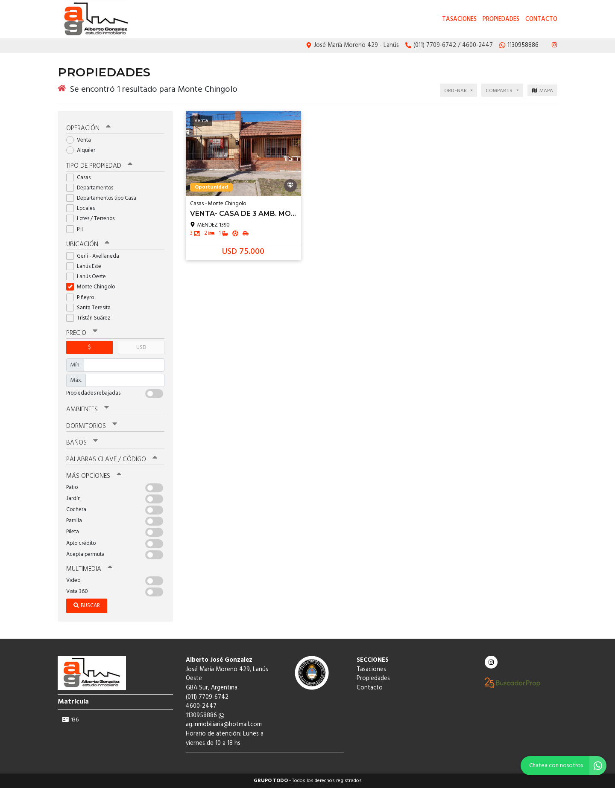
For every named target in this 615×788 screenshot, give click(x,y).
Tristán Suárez (91, 318)
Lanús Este (86, 266)
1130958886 (205, 716)
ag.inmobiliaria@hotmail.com (224, 725)
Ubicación (87, 244)
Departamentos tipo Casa (104, 198)
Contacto (541, 19)
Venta (81, 140)
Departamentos (92, 188)
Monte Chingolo (93, 287)
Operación (88, 128)
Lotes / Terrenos (93, 219)
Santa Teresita (91, 308)
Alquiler (83, 150)
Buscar (86, 605)
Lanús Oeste (88, 277)
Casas (81, 178)
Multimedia (89, 569)
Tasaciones (459, 19)
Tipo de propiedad (99, 166)
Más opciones (93, 476)
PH (77, 229)
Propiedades (501, 19)
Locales (83, 208)
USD (141, 347)
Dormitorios (91, 426)
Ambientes (87, 409)
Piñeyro (83, 298)
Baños (82, 443)
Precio (81, 333)
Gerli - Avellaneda (95, 256)
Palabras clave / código (111, 459)
